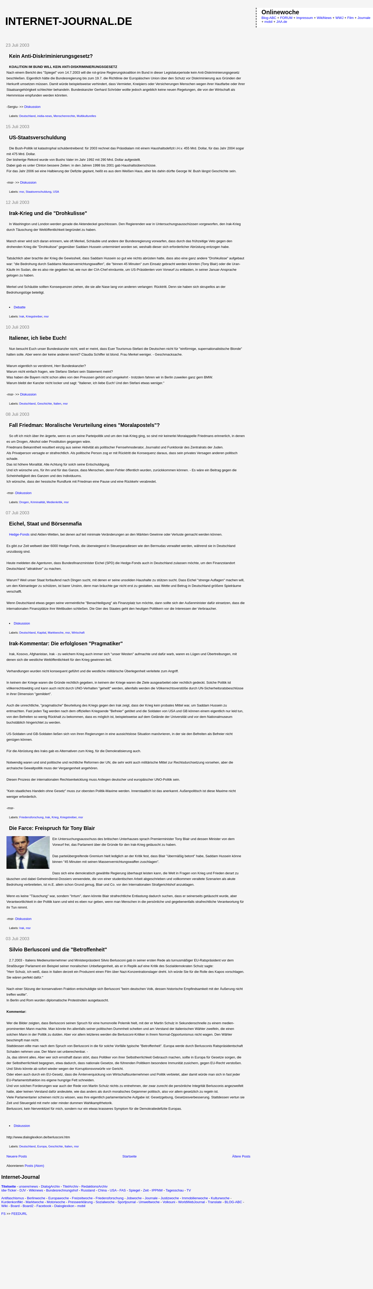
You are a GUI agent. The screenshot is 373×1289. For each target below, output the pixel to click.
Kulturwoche (220, 1198)
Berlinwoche (36, 1198)
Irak (21, 316)
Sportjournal (127, 1202)
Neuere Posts (16, 1156)
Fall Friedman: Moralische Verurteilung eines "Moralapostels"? (84, 425)
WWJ (339, 18)
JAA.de (281, 22)
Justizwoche (170, 1198)
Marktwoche (56, 632)
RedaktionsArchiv (94, 1186)
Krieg (55, 817)
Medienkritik (54, 502)
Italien (57, 403)
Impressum (304, 18)
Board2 (28, 1206)
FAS (122, 1190)
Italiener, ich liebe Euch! (38, 338)
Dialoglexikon (64, 1206)
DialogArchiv (50, 1186)
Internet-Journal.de (68, 21)
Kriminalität (38, 502)
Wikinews (36, 1190)
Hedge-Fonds (19, 534)
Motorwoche (56, 1202)
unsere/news (28, 1186)
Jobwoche (134, 1198)
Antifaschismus (12, 1198)
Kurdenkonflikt (12, 1202)
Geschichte (44, 403)
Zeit (146, 1190)
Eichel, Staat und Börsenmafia (45, 523)
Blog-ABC (269, 18)
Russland (88, 1190)
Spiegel (134, 1190)
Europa (42, 1146)
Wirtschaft (77, 632)
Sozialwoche (105, 1202)
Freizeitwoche (82, 1198)
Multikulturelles (86, 115)
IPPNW (157, 1190)
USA (56, 191)
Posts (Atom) (34, 1166)
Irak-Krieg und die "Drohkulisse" (48, 213)
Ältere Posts (241, 1156)
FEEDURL (19, 1214)
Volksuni (169, 1202)
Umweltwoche (149, 1202)
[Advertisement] (44, 1252)
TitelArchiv (70, 1186)
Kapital (41, 632)
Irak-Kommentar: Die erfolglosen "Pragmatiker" (66, 643)
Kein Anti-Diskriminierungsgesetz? (51, 56)
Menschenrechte (64, 115)
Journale (151, 1198)
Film (350, 18)
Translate (215, 1202)
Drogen (24, 502)
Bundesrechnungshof (62, 1190)
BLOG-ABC (233, 1202)
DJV (22, 1190)
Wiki (4, 1206)
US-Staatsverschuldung (37, 137)
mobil (81, 1206)
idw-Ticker (9, 1190)
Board (15, 1206)
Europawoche (58, 1198)
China (102, 1190)
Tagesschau (174, 1190)
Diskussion (32, 107)
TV (189, 1190)
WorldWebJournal (191, 1202)
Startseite (130, 1156)
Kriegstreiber (34, 316)
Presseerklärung (80, 1202)
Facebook (44, 1206)
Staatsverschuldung (38, 191)
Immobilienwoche (195, 1198)
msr (21, 191)
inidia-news (44, 115)
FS (3, 1214)
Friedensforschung (31, 817)
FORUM (286, 18)
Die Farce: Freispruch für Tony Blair (52, 828)
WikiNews (324, 18)
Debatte (20, 307)
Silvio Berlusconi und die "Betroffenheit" (58, 949)
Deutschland (27, 115)
